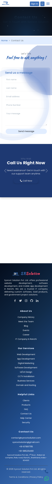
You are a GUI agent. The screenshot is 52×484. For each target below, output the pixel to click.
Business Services (26, 380)
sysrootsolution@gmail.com (26, 442)
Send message (26, 131)
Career (26, 334)
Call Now (26, 180)
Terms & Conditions (18, 477)
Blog (26, 326)
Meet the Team (26, 321)
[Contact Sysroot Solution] (42, 4)
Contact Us (26, 413)
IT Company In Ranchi (26, 339)
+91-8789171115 (26, 446)
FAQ (26, 409)
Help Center (26, 418)
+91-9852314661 (26, 451)
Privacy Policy (36, 477)
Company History (26, 317)
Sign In (34, 3)
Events (26, 330)
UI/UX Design (26, 372)
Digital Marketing (26, 363)
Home (4, 40)
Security (26, 422)
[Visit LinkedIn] (37, 300)
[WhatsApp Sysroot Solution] (46, 478)
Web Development (26, 354)
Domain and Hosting (26, 385)
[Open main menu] (48, 4)
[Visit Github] (31, 300)
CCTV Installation (26, 376)
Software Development (26, 367)
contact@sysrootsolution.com (26, 437)
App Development (26, 358)
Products (26, 405)
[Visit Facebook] (15, 300)
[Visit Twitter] (20, 300)
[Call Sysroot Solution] (46, 471)
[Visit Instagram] (26, 300)
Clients (26, 400)
